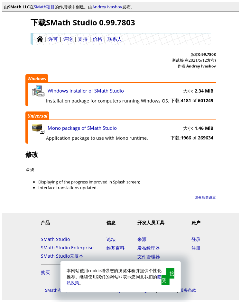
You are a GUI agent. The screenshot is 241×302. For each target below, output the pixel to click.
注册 (195, 248)
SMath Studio (55, 239)
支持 (83, 39)
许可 (53, 39)
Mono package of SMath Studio (82, 128)
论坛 (111, 239)
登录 (195, 239)
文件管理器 (148, 256)
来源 (141, 239)
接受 (168, 276)
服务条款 (188, 290)
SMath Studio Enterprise (67, 247)
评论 (68, 39)
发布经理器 (148, 248)
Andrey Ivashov (107, 7)
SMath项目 (44, 7)
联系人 (114, 39)
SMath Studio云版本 (62, 256)
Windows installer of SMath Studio (86, 90)
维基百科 (116, 248)
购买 (45, 272)
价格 (97, 39)
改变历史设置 (205, 197)
